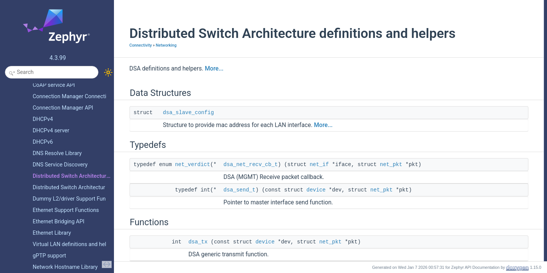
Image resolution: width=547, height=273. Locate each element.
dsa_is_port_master (471, 87)
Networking (156, 61)
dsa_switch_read (468, 104)
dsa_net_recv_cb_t (241, 180)
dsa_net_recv (464, 71)
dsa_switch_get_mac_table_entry (485, 129)
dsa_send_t (230, 206)
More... (205, 84)
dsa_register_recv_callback (478, 62)
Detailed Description (465, 137)
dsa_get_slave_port (471, 96)
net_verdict (183, 180)
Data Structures (460, 4)
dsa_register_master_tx (474, 79)
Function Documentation (469, 171)
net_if (309, 180)
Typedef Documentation (469, 146)
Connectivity (131, 61)
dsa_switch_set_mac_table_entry (484, 121)
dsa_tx (188, 258)
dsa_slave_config (178, 129)
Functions (455, 46)
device (306, 206)
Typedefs (454, 21)
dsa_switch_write (468, 112)
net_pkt (382, 180)
